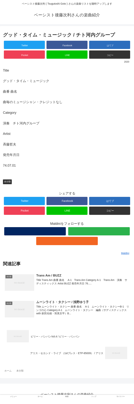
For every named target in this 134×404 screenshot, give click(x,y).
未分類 (7, 181)
